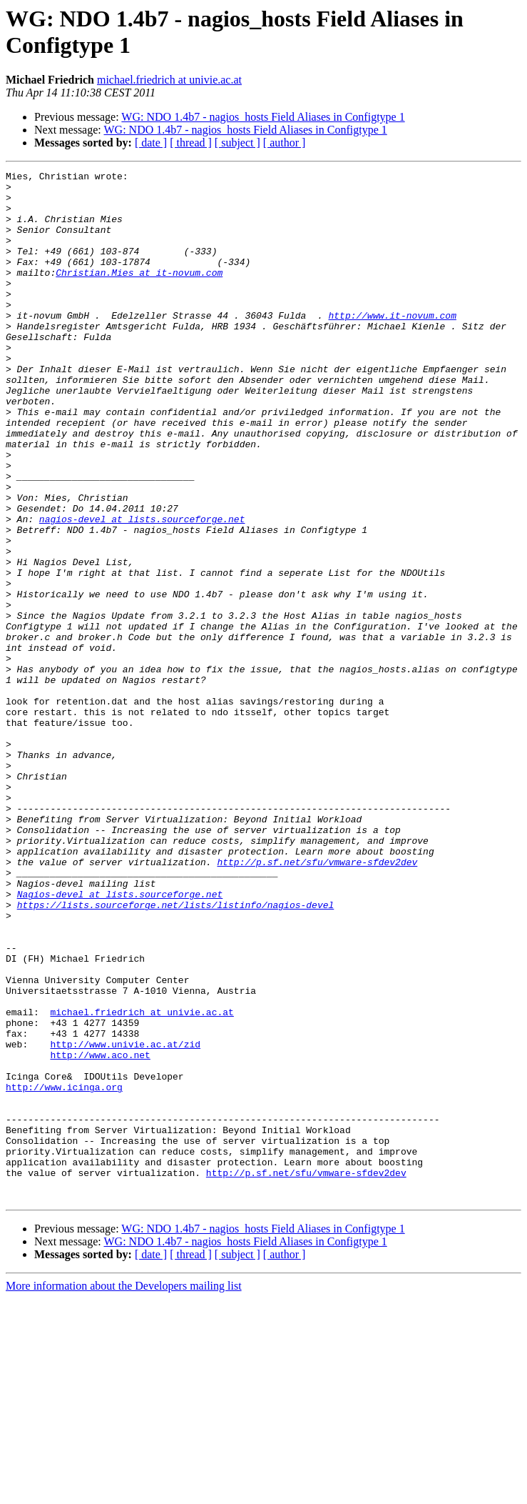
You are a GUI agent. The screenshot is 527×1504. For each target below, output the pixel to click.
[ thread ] (191, 142)
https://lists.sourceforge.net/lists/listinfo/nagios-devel (175, 1052)
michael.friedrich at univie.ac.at (169, 80)
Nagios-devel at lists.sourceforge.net (120, 1039)
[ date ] (151, 142)
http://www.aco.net (100, 1232)
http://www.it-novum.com (392, 345)
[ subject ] (237, 142)
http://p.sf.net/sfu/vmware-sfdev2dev (317, 1001)
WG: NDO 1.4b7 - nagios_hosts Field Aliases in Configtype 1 (262, 117)
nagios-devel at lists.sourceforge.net (142, 589)
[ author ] (284, 142)
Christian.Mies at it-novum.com (139, 293)
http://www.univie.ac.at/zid (125, 1219)
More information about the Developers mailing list (124, 1491)
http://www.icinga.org (64, 1271)
